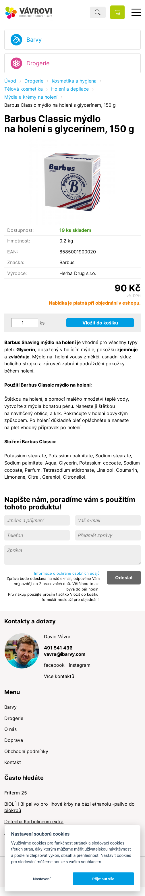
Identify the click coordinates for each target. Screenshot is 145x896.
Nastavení (42, 878)
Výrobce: (17, 273)
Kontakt (12, 762)
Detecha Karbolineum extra (33, 821)
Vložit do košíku (100, 323)
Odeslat (124, 577)
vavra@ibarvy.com (65, 654)
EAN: (12, 252)
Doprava (13, 740)
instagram (79, 665)
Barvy (34, 39)
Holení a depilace (70, 89)
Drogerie (38, 63)
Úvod (10, 81)
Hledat (98, 12)
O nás (10, 729)
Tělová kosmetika (23, 89)
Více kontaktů (59, 676)
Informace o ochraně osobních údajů (67, 573)
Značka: (15, 262)
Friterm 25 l (17, 793)
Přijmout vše (103, 878)
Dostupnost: (20, 230)
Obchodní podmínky (26, 751)
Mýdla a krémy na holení (30, 97)
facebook (54, 665)
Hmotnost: (18, 241)
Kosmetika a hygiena (74, 81)
